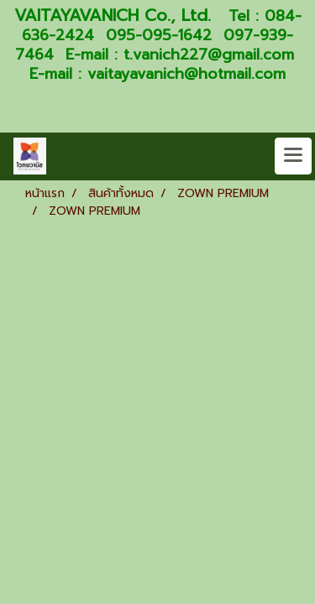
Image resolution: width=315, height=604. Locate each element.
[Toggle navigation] (293, 156)
